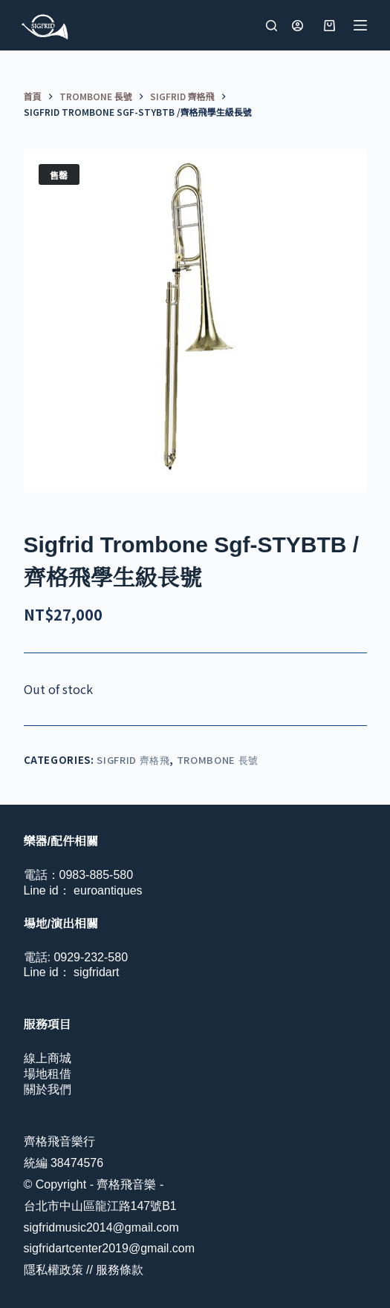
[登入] (297, 25)
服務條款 (119, 1269)
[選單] (360, 25)
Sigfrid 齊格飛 (133, 760)
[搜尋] (271, 25)
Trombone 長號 (218, 760)
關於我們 (47, 1089)
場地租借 (47, 1073)
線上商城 (47, 1058)
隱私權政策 (53, 1269)
